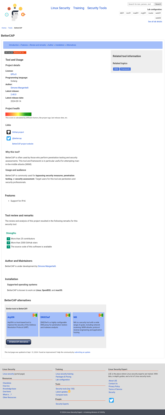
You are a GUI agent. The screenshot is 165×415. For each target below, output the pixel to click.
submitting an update (82, 352)
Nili (75, 317)
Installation (60, 45)
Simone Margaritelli (19, 88)
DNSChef (45, 317)
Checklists (7, 383)
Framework (125, 69)
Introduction (14, 45)
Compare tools (61, 395)
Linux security (8, 374)
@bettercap (17, 138)
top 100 (71, 389)
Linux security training (64, 374)
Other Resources (9, 397)
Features (24, 45)
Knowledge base (9, 389)
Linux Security (60, 8)
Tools (10, 28)
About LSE (113, 381)
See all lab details (155, 22)
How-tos (6, 386)
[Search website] (141, 4)
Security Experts (62, 404)
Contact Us (113, 384)
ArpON (10, 317)
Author (50, 45)
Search (158, 4)
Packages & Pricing (63, 377)
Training (78, 8)
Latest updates (62, 392)
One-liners (7, 392)
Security (112, 392)
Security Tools (97, 8)
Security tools (61, 389)
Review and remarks (38, 45)
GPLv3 (13, 74)
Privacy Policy (114, 386)
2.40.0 (13, 94)
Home (4, 28)
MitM (116, 69)
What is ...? (7, 395)
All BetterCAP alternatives (18, 342)
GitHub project (18, 132)
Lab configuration (63, 380)
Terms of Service (115, 389)
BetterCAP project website (22, 144)
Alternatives (71, 45)
